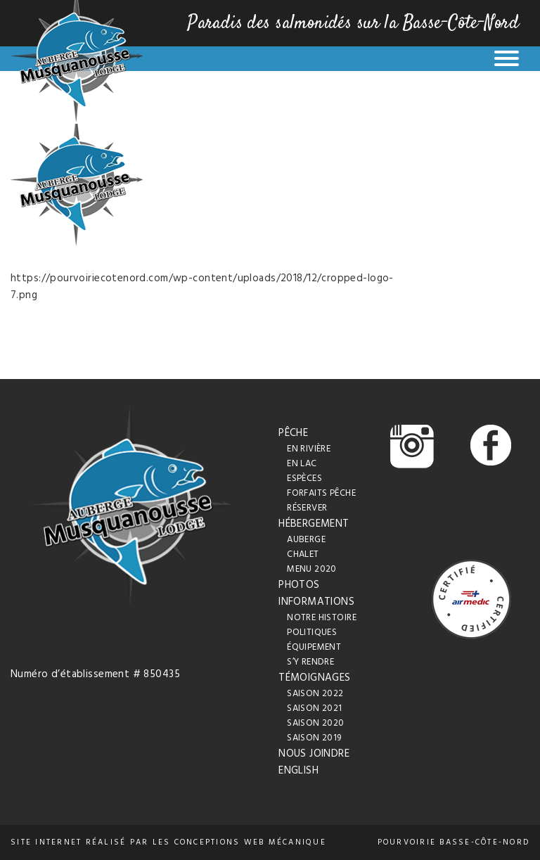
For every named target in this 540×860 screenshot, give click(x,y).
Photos (299, 585)
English (298, 770)
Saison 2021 (314, 708)
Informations (316, 601)
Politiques (312, 632)
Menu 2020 (312, 569)
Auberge (306, 539)
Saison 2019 (314, 738)
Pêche (293, 433)
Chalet (303, 554)
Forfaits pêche (321, 493)
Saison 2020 (316, 723)
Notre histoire (321, 617)
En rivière (308, 449)
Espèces (304, 478)
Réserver (307, 508)
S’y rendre (310, 662)
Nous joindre (313, 753)
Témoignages (314, 677)
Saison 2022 (315, 693)
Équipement (314, 647)
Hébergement (313, 523)
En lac (302, 463)
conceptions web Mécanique (250, 842)
